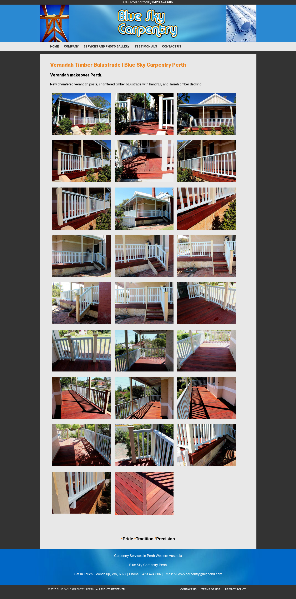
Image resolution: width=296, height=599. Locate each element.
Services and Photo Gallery (106, 46)
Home (54, 46)
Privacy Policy (235, 589)
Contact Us (171, 46)
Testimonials (146, 46)
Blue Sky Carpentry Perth (75, 589)
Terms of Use (210, 589)
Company (71, 46)
